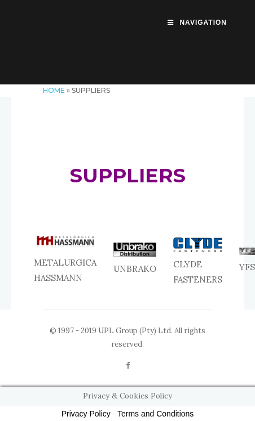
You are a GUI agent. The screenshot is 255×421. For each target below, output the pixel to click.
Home (54, 90)
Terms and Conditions (155, 413)
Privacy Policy (86, 413)
